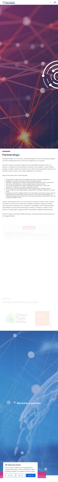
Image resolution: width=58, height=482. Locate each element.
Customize (10, 475)
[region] (20, 470)
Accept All (30, 475)
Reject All (20, 475)
